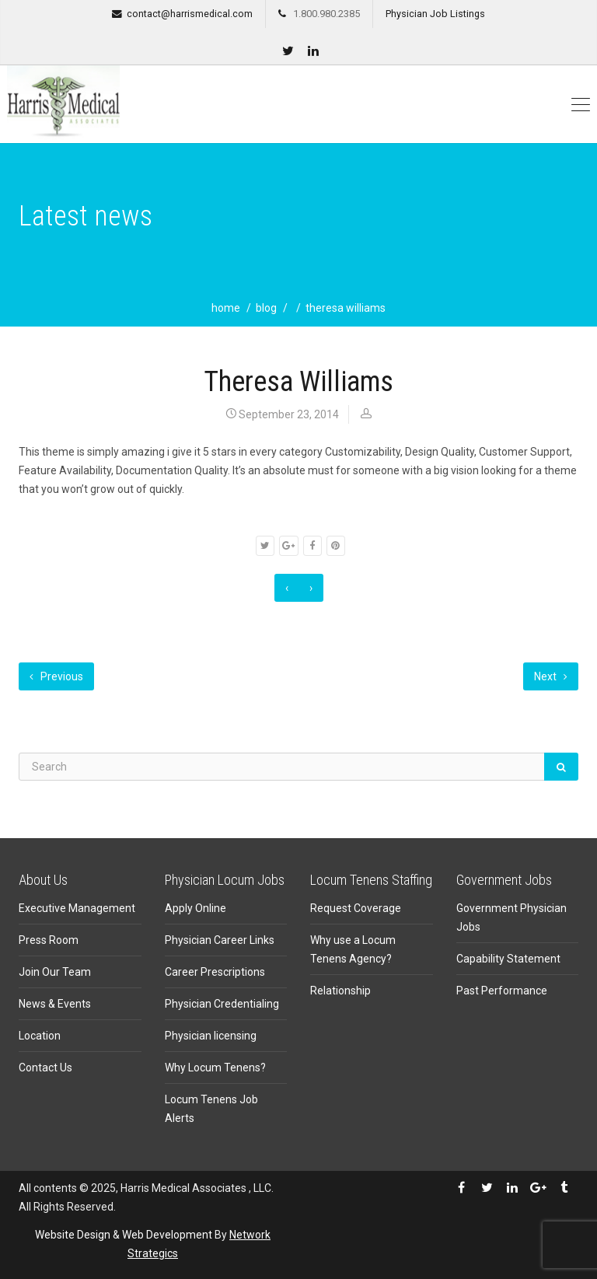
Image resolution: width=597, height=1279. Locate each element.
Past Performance (501, 990)
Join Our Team (55, 972)
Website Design (72, 1234)
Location (40, 1035)
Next (550, 676)
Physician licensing (211, 1035)
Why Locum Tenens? (215, 1067)
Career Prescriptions (215, 972)
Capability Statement (508, 958)
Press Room (49, 940)
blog (266, 308)
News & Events (55, 1004)
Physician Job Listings (435, 13)
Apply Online (195, 908)
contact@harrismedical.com (190, 13)
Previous (56, 676)
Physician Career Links (219, 940)
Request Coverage (355, 908)
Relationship (340, 990)
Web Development (167, 1234)
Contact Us (45, 1067)
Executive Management (77, 908)
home (225, 308)
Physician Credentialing (222, 1004)
